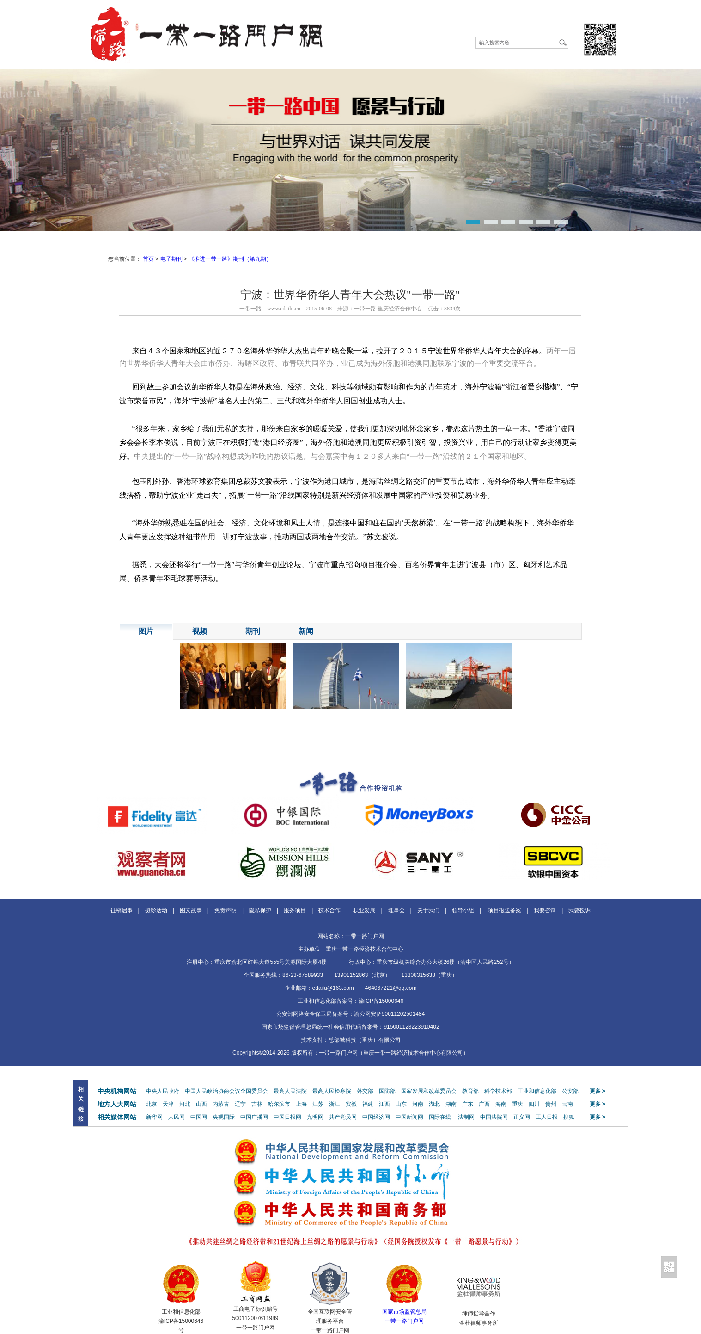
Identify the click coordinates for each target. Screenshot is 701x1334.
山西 (201, 1104)
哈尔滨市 (279, 1104)
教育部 (470, 1091)
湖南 (451, 1104)
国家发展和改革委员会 (429, 1091)
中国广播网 (254, 1117)
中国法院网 (494, 1117)
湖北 (434, 1104)
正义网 (521, 1117)
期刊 (252, 631)
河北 (184, 1104)
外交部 (365, 1091)
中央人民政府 (162, 1091)
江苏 (317, 1104)
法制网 (466, 1117)
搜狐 (568, 1117)
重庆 (517, 1104)
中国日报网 (287, 1117)
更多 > (597, 1091)
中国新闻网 (409, 1117)
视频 (199, 631)
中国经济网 (376, 1117)
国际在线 (440, 1117)
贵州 (550, 1104)
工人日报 (547, 1117)
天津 (168, 1104)
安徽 (351, 1104)
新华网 (154, 1117)
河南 (417, 1104)
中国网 (198, 1117)
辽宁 (240, 1104)
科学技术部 (498, 1091)
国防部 (387, 1091)
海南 (500, 1104)
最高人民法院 (290, 1091)
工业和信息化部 (537, 1091)
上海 (301, 1104)
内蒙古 (221, 1104)
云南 (567, 1104)
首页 (148, 259)
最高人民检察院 (331, 1091)
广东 (467, 1104)
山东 (401, 1104)
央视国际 (224, 1117)
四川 (534, 1104)
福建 (367, 1104)
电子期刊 (171, 259)
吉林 (256, 1104)
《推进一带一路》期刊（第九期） (230, 259)
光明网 (315, 1117)
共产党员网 (343, 1117)
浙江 (334, 1104)
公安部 (570, 1091)
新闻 (306, 631)
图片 (146, 631)
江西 (384, 1104)
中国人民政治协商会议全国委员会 (226, 1091)
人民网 (176, 1117)
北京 (151, 1104)
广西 (484, 1104)
